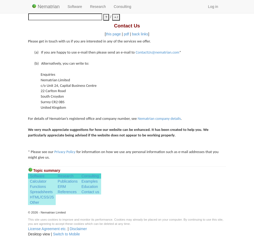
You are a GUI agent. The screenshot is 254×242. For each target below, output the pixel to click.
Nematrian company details (159, 118)
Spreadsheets (41, 192)
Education (89, 186)
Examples (89, 181)
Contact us (90, 192)
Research (98, 6)
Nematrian (46, 6)
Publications (68, 181)
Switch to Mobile (66, 234)
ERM (62, 186)
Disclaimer (78, 229)
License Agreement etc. (47, 229)
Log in (213, 6)
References (67, 192)
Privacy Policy (65, 151)
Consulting (122, 6)
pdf (126, 34)
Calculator (38, 181)
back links (140, 34)
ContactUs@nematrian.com (157, 52)
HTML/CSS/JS (42, 197)
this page (113, 34)
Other (34, 202)
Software (75, 6)
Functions (38, 186)
